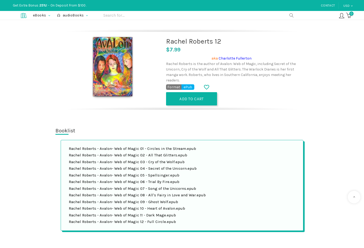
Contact (328, 5)
